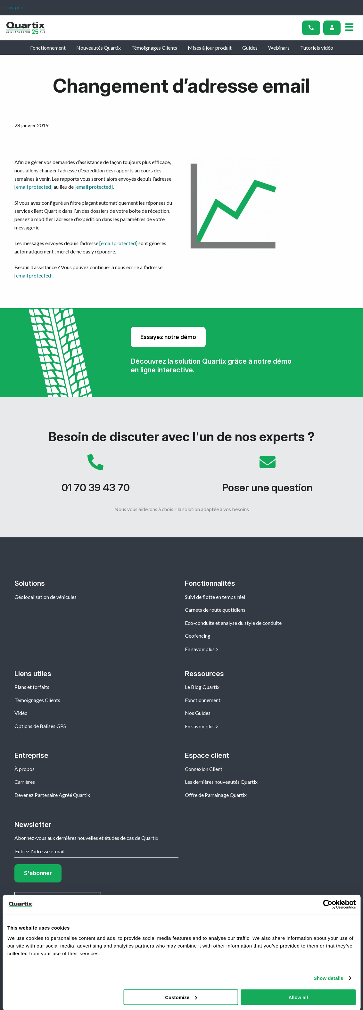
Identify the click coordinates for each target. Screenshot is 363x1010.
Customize (181, 997)
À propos (24, 769)
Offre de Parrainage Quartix (216, 795)
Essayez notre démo (168, 337)
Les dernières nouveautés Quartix (221, 782)
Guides (250, 48)
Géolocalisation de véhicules (45, 597)
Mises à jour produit (210, 48)
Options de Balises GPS (40, 726)
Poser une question (268, 477)
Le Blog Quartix (202, 687)
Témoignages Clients (154, 48)
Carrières (24, 782)
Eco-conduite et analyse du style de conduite (233, 623)
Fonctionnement (48, 48)
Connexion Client (203, 769)
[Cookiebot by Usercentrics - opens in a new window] (328, 904)
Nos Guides (197, 713)
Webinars (279, 48)
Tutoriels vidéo (316, 48)
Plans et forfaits (31, 687)
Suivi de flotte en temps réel (215, 597)
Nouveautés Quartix (98, 48)
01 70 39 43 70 (96, 477)
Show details (328, 978)
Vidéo (21, 713)
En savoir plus (200, 649)
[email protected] (33, 187)
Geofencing (197, 636)
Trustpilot (14, 7)
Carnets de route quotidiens (215, 610)
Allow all (298, 997)
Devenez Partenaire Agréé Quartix (52, 795)
